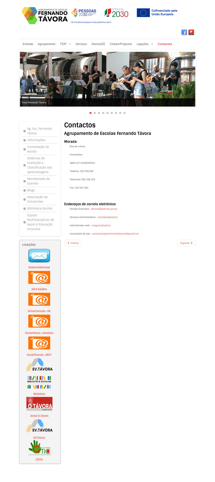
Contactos (80, 125)
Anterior (73, 243)
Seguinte (186, 243)
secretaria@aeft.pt (107, 217)
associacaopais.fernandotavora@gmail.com (115, 233)
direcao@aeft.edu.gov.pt (104, 208)
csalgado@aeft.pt (101, 225)
